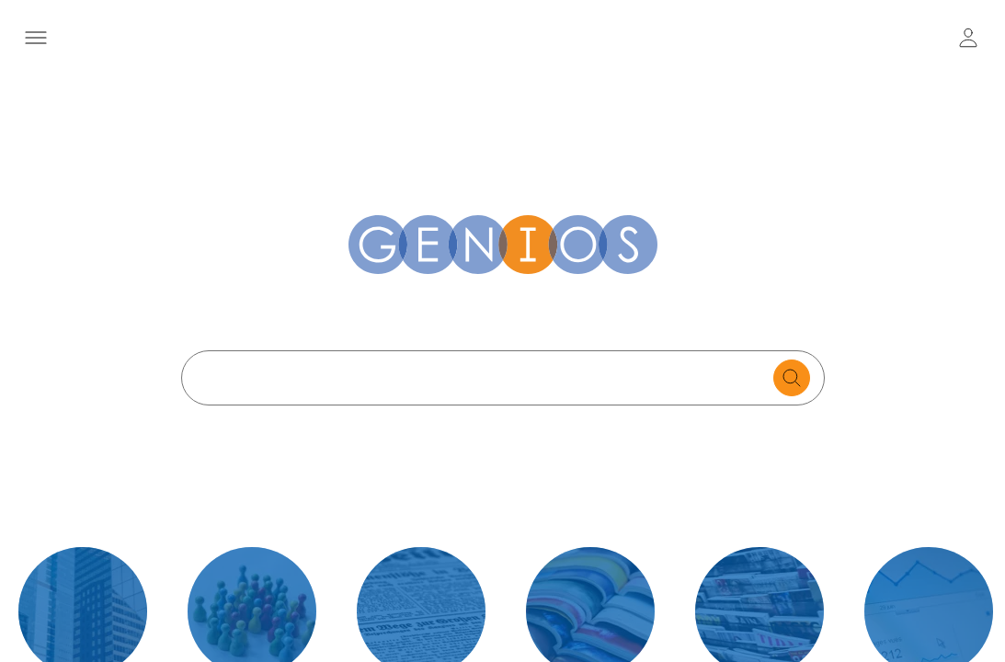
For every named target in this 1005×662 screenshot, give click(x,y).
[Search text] (482, 378)
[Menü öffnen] (36, 37)
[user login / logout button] (968, 37)
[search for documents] (791, 378)
